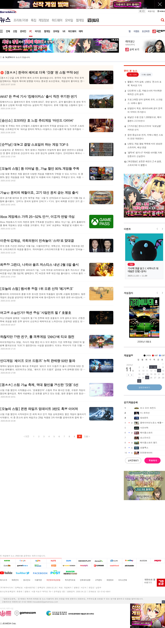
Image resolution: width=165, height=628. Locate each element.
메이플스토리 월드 (148, 442)
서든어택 (144, 427)
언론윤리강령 (85, 580)
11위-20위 (146, 74)
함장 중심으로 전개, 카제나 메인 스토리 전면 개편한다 (143, 136)
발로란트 (144, 417)
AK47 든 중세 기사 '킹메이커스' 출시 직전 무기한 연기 (38, 96)
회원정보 (110, 580)
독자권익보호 (70, 580)
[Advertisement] (82, 527)
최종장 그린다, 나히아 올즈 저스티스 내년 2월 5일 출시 (39, 264)
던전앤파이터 (146, 452)
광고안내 (26, 580)
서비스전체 (122, 580)
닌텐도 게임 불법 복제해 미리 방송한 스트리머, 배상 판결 (143, 145)
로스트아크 (145, 437)
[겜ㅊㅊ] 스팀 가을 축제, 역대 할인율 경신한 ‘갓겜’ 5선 (39, 384)
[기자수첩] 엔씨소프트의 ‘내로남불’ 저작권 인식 (142, 127)
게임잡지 (128, 293)
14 (159, 370)
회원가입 (151, 11)
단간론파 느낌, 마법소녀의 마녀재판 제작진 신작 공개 (143, 92)
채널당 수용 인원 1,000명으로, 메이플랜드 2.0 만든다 (142, 118)
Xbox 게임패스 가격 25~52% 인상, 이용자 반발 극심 (37, 216)
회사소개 (3, 580)
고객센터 (98, 580)
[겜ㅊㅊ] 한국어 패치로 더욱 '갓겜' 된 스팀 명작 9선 (42, 72)
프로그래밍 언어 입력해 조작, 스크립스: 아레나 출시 (143, 101)
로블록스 (144, 447)
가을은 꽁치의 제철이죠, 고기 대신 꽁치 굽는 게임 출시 (39, 192)
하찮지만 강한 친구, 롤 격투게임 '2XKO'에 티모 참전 (37, 336)
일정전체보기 (144, 387)
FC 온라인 (145, 412)
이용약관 (38, 580)
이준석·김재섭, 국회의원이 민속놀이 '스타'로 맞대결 (37, 240)
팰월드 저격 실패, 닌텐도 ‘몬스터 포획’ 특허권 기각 (142, 83)
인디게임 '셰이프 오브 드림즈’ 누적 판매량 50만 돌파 (37, 360)
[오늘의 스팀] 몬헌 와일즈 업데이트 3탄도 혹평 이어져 (39, 408)
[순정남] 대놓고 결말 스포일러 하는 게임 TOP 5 (34, 144)
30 (139, 381)
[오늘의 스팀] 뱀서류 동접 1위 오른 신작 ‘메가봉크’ (36, 288)
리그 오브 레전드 (148, 407)
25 (147, 377)
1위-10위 (133, 74)
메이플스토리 (146, 432)
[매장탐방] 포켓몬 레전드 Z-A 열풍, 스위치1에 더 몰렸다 (143, 163)
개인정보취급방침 (53, 580)
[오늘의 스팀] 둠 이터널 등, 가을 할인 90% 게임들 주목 (39, 168)
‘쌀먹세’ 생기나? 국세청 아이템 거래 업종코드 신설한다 (143, 154)
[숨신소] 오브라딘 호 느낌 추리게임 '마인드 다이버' (37, 120)
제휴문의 (15, 580)
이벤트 (127, 229)
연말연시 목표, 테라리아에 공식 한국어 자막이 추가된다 (143, 110)
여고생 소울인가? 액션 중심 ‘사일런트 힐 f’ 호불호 (35, 312)
